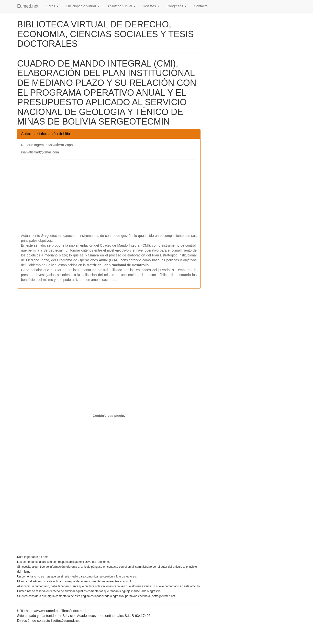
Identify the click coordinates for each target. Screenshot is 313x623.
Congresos (177, 6)
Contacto (201, 6)
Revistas (151, 6)
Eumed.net (27, 6)
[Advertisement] (109, 199)
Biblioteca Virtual (121, 6)
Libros (52, 6)
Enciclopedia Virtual (82, 6)
